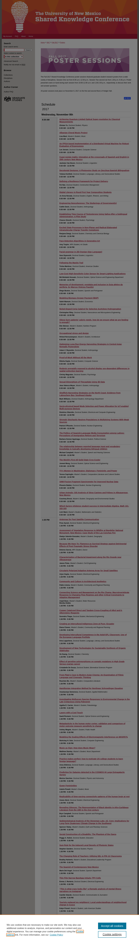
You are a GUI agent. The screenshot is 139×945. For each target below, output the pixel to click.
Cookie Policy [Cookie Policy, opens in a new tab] (56, 935)
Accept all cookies (112, 925)
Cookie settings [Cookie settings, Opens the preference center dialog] (112, 934)
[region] (69, 930)
